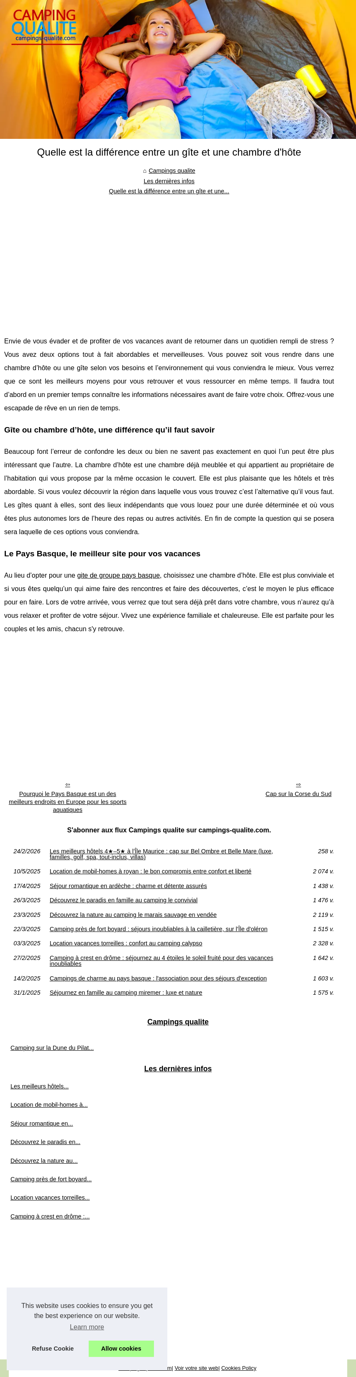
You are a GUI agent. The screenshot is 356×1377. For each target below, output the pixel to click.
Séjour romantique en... (41, 1123)
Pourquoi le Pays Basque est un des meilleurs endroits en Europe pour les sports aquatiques (68, 802)
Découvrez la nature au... (44, 1160)
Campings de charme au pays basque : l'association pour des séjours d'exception (158, 978)
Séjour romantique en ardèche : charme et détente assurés (128, 886)
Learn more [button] (87, 1327)
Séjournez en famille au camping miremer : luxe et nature (126, 993)
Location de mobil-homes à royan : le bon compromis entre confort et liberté (150, 871)
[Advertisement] (169, 259)
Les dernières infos (169, 181)
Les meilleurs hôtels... (39, 1086)
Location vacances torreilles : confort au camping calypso (126, 943)
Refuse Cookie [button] (53, 1348)
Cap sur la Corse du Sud (299, 794)
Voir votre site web (196, 1368)
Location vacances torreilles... (50, 1197)
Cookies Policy (238, 1368)
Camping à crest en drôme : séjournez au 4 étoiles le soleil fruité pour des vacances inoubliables (161, 961)
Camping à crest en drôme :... (50, 1216)
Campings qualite (172, 170)
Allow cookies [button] (121, 1348)
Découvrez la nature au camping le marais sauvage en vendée (133, 915)
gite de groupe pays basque (118, 575)
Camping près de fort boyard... (51, 1179)
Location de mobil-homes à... (49, 1104)
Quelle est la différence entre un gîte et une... (169, 191)
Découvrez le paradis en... (45, 1142)
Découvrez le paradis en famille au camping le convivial (124, 900)
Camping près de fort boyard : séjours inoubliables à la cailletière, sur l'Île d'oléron (159, 929)
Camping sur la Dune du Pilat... (52, 1047)
